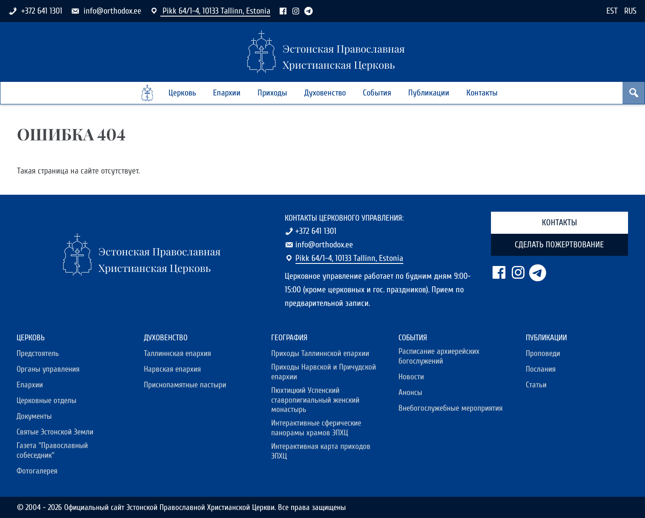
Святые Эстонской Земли (55, 432)
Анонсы (410, 392)
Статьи (536, 384)
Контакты (482, 93)
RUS (630, 11)
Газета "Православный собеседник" (52, 450)
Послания (540, 369)
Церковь (182, 93)
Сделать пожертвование (559, 244)
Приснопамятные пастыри (185, 384)
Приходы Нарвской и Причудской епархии (323, 371)
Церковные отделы (46, 400)
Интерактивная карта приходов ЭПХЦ (320, 451)
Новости (411, 376)
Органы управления (48, 369)
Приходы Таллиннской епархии (320, 353)
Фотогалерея (37, 471)
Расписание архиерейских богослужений (439, 356)
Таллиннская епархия (177, 353)
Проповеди (543, 353)
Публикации (428, 93)
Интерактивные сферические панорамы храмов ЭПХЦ (316, 427)
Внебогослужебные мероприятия (450, 408)
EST (612, 11)
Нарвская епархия (172, 369)
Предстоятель (38, 353)
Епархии (227, 93)
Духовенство (325, 93)
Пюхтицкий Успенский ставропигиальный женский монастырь (315, 400)
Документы (34, 416)
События (377, 93)
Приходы (272, 93)
